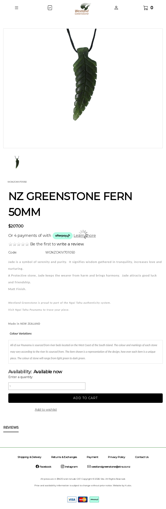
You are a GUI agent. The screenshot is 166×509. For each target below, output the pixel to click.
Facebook (43, 466)
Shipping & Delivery (29, 457)
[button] (16, 7)
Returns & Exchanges (64, 457)
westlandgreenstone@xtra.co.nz (108, 466)
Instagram (69, 466)
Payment (92, 457)
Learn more (85, 235)
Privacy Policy (116, 457)
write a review (70, 244)
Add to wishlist (46, 410)
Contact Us (141, 457)
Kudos (128, 485)
